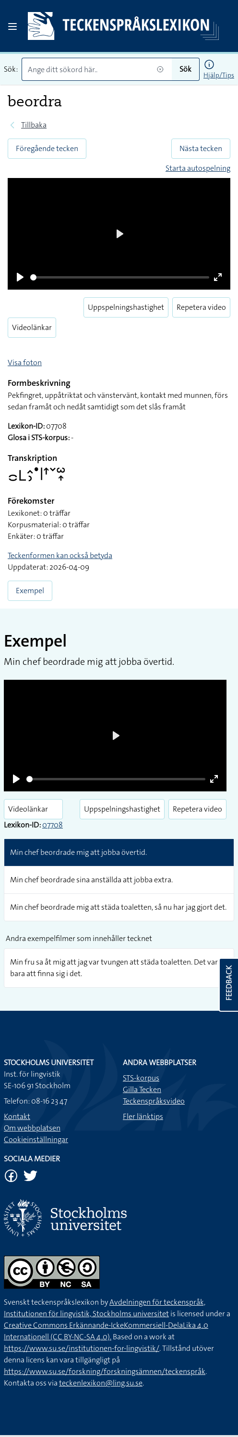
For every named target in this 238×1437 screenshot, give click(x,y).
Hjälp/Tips (218, 75)
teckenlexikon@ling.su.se (101, 1383)
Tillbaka (34, 125)
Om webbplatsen (32, 1128)
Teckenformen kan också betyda (60, 555)
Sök (185, 69)
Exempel (30, 590)
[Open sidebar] (12, 26)
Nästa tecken (200, 148)
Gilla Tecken (142, 1089)
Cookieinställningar (36, 1139)
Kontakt (17, 1116)
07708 (52, 825)
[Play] (20, 277)
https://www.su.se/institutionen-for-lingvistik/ (81, 1348)
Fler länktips (143, 1116)
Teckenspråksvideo (154, 1101)
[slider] (119, 277)
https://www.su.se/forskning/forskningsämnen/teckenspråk (104, 1371)
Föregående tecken (47, 148)
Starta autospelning (198, 168)
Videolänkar (32, 327)
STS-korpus (141, 1078)
